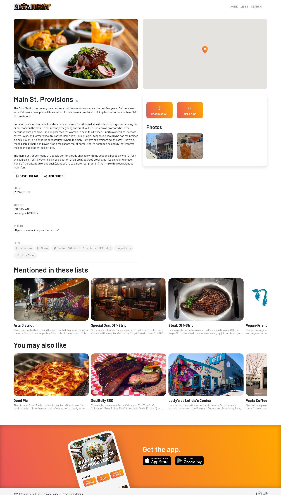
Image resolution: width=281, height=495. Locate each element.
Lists (244, 6)
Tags (17, 243)
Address (19, 205)
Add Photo (53, 176)
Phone (18, 188)
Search (256, 6)
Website (19, 226)
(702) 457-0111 (22, 192)
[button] (205, 50)
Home (234, 6)
